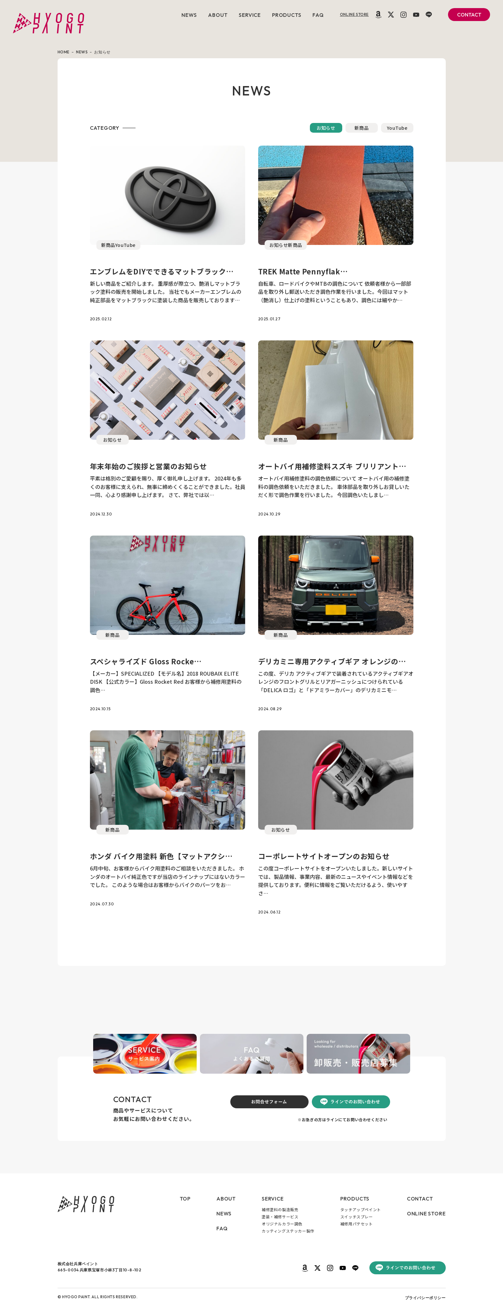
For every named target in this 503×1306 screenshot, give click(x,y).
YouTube (397, 128)
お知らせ (326, 128)
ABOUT (217, 15)
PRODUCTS (286, 15)
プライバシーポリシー (425, 1297)
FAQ (317, 15)
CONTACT (469, 14)
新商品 (361, 128)
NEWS (189, 15)
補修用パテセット (356, 1223)
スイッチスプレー (356, 1216)
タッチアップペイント (360, 1209)
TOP (185, 1198)
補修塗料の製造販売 (280, 1209)
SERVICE (250, 15)
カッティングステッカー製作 (288, 1231)
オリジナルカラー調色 (282, 1223)
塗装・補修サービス (280, 1216)
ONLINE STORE (354, 14)
